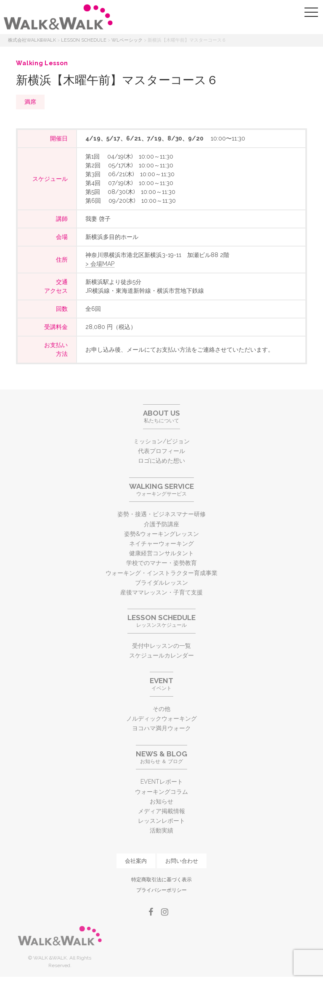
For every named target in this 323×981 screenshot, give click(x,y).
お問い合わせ (181, 861)
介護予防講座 (161, 524)
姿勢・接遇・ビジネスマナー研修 (161, 514)
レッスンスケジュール (161, 620)
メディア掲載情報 (161, 811)
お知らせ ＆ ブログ (161, 757)
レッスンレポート (161, 820)
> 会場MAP (99, 263)
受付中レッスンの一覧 (161, 645)
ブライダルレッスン (161, 582)
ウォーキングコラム (161, 791)
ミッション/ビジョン (161, 441)
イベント (161, 683)
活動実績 (161, 830)
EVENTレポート (161, 781)
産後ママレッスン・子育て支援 (161, 592)
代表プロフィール (161, 451)
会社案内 (136, 861)
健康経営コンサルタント (161, 553)
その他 (161, 708)
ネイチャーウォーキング (161, 543)
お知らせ (161, 801)
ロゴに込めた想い (161, 460)
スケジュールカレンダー (161, 655)
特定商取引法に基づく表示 (161, 880)
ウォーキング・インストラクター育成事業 (161, 573)
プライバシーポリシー (161, 890)
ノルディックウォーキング (161, 718)
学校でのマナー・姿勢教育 (161, 562)
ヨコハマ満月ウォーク (161, 728)
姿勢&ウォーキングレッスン (161, 533)
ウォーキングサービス (161, 489)
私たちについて (161, 416)
